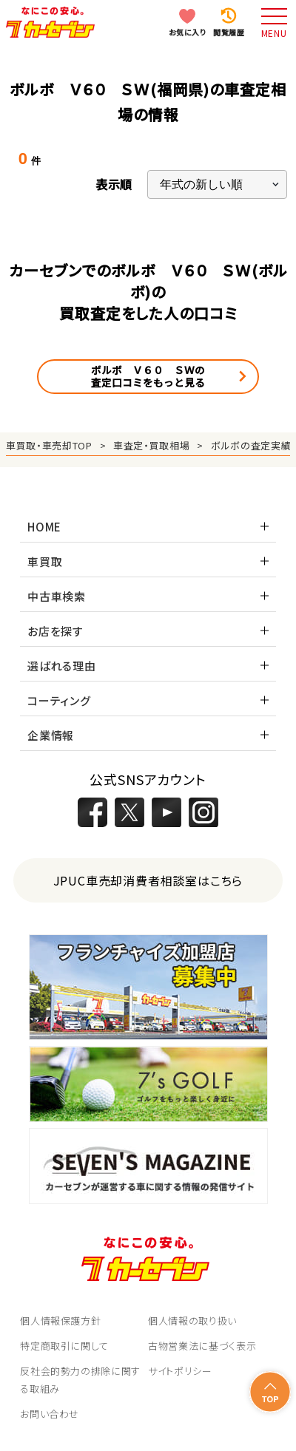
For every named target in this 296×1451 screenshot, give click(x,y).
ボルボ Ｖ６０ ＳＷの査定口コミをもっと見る (148, 376)
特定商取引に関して (64, 1346)
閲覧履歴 (228, 32)
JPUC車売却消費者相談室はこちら (148, 880)
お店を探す (55, 631)
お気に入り (187, 32)
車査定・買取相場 (151, 445)
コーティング (59, 700)
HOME (44, 526)
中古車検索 (56, 596)
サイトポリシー (180, 1371)
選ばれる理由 (61, 665)
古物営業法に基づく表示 (202, 1346)
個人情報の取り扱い (192, 1321)
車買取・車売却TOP (49, 445)
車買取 (44, 561)
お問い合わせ (49, 1414)
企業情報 (50, 735)
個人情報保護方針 (60, 1321)
